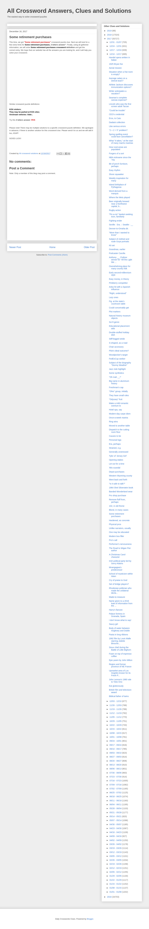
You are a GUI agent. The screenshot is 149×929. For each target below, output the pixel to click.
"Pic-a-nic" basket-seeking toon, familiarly (121, 215)
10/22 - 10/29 (115, 725)
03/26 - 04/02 (115, 844)
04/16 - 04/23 (115, 832)
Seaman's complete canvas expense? (118, 98)
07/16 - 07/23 (115, 780)
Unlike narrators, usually (120, 528)
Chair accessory (116, 347)
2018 (109, 35)
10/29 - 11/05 (115, 721)
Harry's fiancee (116, 610)
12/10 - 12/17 (115, 54)
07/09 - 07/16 (115, 785)
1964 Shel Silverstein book (121, 487)
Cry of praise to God (118, 580)
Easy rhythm (114, 170)
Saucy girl (113, 624)
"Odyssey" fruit (115, 399)
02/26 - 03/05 (115, 860)
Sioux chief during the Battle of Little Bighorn (120, 648)
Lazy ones (113, 297)
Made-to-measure (117, 597)
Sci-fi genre (114, 322)
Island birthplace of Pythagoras (117, 185)
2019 (109, 31)
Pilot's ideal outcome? (119, 351)
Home (52, 247)
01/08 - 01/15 (115, 888)
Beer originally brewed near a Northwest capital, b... (119, 203)
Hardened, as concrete (119, 520)
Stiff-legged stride (117, 339)
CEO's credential (116, 114)
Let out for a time (116, 464)
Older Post (89, 247)
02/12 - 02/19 (115, 868)
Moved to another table (119, 425)
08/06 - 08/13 (115, 769)
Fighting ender (115, 221)
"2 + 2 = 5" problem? (118, 130)
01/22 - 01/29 (115, 880)
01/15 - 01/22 (115, 884)
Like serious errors (117, 126)
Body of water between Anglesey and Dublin (119, 629)
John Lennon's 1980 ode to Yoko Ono (120, 680)
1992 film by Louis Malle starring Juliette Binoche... (120, 641)
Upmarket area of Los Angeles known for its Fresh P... (120, 673)
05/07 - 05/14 (115, 820)
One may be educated (119, 532)
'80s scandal (114, 468)
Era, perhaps (115, 444)
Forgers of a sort (116, 153)
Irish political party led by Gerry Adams (120, 562)
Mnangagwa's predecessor (115, 568)
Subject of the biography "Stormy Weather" (120, 364)
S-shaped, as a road (118, 343)
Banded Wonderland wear (121, 491)
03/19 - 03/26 (115, 848)
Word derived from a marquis (118, 192)
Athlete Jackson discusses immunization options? (121, 86)
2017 (109, 39)
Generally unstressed (118, 452)
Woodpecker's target (118, 355)
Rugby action (115, 210)
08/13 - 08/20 (115, 765)
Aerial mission (115, 68)
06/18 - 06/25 (115, 796)
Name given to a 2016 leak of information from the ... (120, 603)
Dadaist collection (117, 122)
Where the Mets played (119, 197)
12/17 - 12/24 (115, 50)
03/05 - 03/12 (115, 856)
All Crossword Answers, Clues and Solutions (69, 11)
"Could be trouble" (117, 110)
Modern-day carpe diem (120, 414)
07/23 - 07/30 (115, 777)
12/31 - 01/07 (115, 42)
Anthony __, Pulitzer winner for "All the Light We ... (120, 259)
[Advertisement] (52, 77)
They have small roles (119, 395)
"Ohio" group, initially (118, 391)
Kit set (112, 245)
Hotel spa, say (115, 409)
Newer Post (15, 247)
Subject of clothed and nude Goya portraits (119, 240)
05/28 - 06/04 (115, 808)
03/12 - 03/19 (115, 852)
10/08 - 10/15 (115, 733)
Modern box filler (116, 536)
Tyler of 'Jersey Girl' (118, 456)
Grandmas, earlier (117, 249)
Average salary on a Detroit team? (118, 79)
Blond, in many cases (118, 510)
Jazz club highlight (117, 369)
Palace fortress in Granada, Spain (117, 615)
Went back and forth (118, 479)
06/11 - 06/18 (115, 800)
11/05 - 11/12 (115, 717)
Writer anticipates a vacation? (117, 92)
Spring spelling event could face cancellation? (121, 135)
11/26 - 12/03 (115, 705)
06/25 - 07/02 (115, 792)
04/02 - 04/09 (115, 840)
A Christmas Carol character (117, 555)
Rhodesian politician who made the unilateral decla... (120, 590)
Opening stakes (116, 460)
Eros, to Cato (115, 118)
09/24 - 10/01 (115, 741)
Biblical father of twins (119, 696)
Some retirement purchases (116, 515)
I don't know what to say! (120, 620)
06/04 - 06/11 (115, 804)
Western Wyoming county (120, 476)
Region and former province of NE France (120, 665)
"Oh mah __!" (115, 377)
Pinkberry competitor (118, 283)
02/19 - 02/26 (115, 864)
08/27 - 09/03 (115, 757)
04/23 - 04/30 (115, 828)
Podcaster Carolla (117, 253)
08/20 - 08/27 (115, 761)
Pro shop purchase (117, 495)
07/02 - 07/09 (115, 788)
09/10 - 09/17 (115, 749)
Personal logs (115, 440)
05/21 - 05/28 (115, 812)
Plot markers (114, 311)
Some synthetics (116, 373)
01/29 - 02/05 (115, 876)
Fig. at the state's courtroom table (117, 302)
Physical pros (115, 524)
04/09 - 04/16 (115, 836)
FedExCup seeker (117, 359)
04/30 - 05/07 (115, 824)
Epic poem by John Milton (120, 660)
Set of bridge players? (119, 584)
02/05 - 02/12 (115, 872)
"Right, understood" (117, 293)
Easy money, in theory (119, 279)
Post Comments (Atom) (58, 255)
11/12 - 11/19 (115, 713)
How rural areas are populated (118, 148)
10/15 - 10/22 (115, 729)
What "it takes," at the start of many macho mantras (121, 142)
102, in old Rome (116, 506)
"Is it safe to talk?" (117, 484)
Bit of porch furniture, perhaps (118, 165)
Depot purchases (116, 472)
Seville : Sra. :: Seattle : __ (121, 224)
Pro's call (113, 540)
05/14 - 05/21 (115, 816)
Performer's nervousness (120, 544)
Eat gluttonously (116, 686)
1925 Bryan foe (116, 64)
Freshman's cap (116, 387)
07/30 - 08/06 (115, 773)
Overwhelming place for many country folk (119, 267)
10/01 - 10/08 (115, 737)
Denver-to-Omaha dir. (119, 228)
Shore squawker (116, 174)
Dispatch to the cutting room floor (119, 430)
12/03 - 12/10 (115, 701)
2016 (109, 897)
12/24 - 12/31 (115, 46)
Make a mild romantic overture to (118, 404)
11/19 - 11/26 (115, 709)
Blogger (90, 919)
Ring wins (113, 421)
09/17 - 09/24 (115, 745)
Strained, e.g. (115, 448)
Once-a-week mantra (118, 417)
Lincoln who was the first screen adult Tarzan (120, 105)
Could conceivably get (119, 308)
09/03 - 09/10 (115, 753)
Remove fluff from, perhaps (117, 500)
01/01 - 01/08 (115, 892)
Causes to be (115, 436)
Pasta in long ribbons (118, 634)
